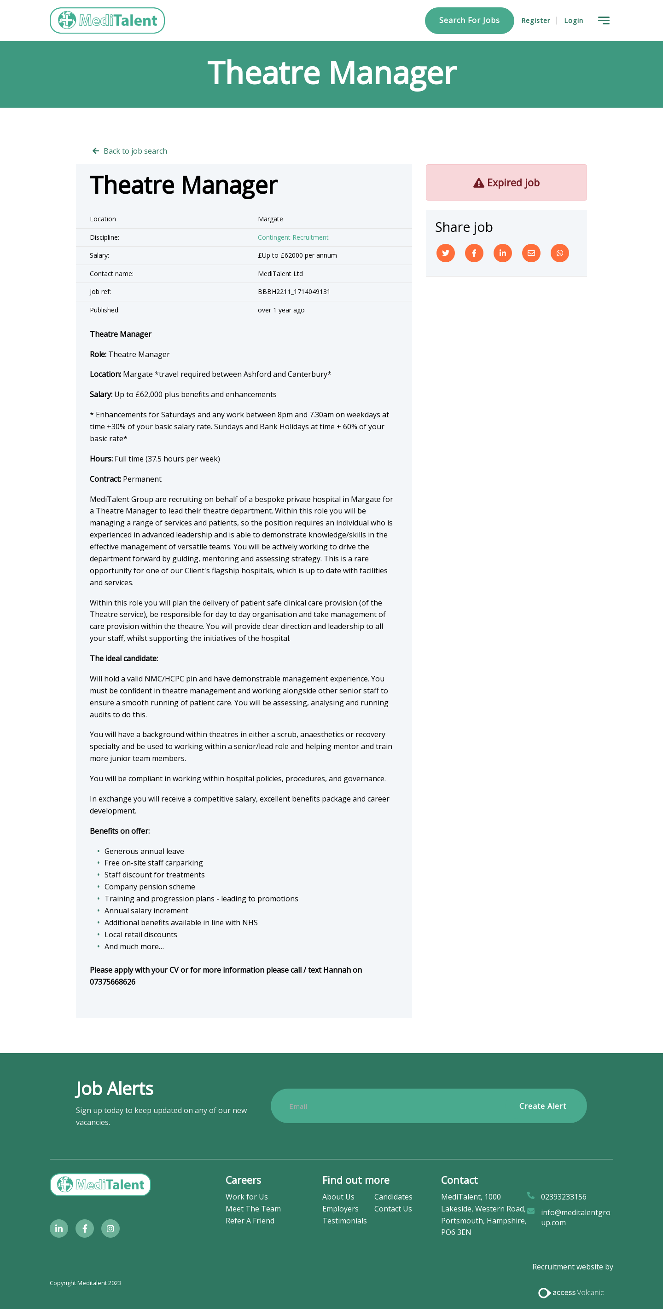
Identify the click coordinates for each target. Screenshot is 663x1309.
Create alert (542, 1106)
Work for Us (247, 1197)
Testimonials (344, 1221)
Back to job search (135, 151)
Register (535, 20)
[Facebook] (474, 253)
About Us (338, 1197)
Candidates (393, 1197)
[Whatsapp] (560, 253)
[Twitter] (445, 253)
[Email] (531, 253)
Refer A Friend (250, 1221)
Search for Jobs (469, 20)
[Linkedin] (503, 253)
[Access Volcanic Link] (571, 1292)
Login (573, 20)
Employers (340, 1209)
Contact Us (393, 1209)
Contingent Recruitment (293, 237)
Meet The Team (253, 1209)
